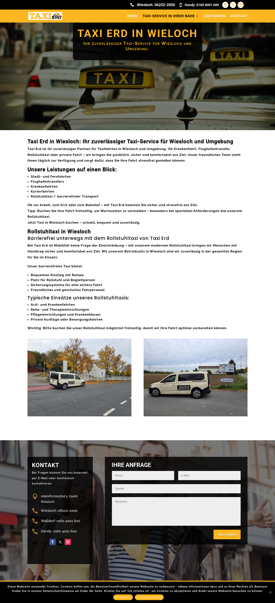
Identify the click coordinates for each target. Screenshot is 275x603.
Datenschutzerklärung (149, 597)
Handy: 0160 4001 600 (202, 5)
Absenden (227, 534)
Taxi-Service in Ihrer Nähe (169, 16)
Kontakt (239, 16)
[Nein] (270, 592)
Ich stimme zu (123, 597)
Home (132, 16)
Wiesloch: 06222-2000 (156, 5)
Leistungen (215, 16)
